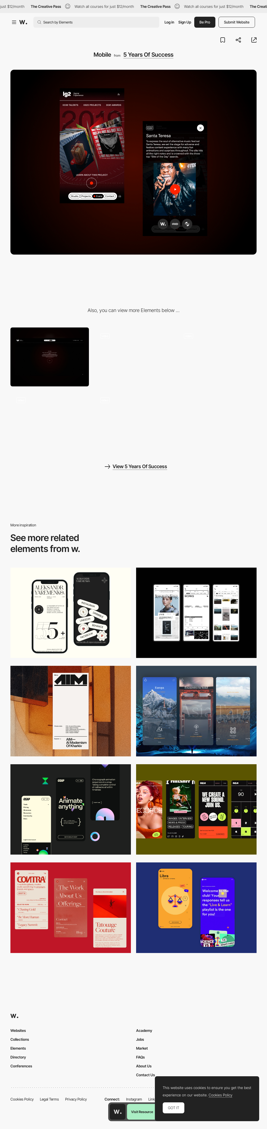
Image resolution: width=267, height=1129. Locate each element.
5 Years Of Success (148, 54)
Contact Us (145, 1075)
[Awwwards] (23, 22)
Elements (18, 1048)
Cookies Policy (22, 1099)
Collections (19, 1039)
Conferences (21, 1066)
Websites (18, 1030)
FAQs (140, 1057)
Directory (18, 1057)
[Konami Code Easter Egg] (133, 356)
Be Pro (204, 22)
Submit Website (237, 22)
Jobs (140, 1039)
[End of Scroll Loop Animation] (217, 356)
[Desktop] (49, 356)
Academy (144, 1030)
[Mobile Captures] (196, 907)
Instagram (134, 1099)
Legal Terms (49, 1099)
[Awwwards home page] (117, 1112)
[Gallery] (133, 421)
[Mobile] (70, 613)
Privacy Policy (76, 1099)
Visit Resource (142, 1112)
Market (142, 1048)
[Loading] (49, 421)
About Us (143, 1066)
